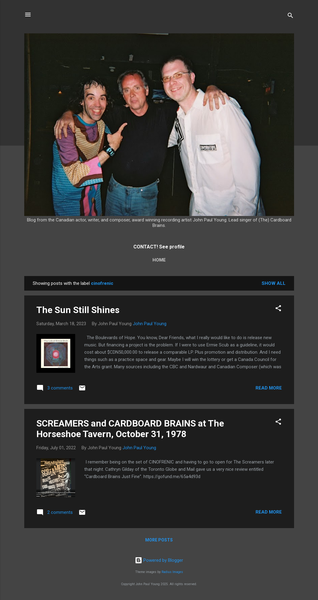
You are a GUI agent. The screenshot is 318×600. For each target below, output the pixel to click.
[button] (278, 309)
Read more (269, 388)
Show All (274, 283)
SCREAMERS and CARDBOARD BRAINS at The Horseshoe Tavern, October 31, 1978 (130, 428)
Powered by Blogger (159, 560)
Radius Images (172, 572)
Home (159, 260)
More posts (159, 540)
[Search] (290, 16)
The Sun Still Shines (77, 310)
